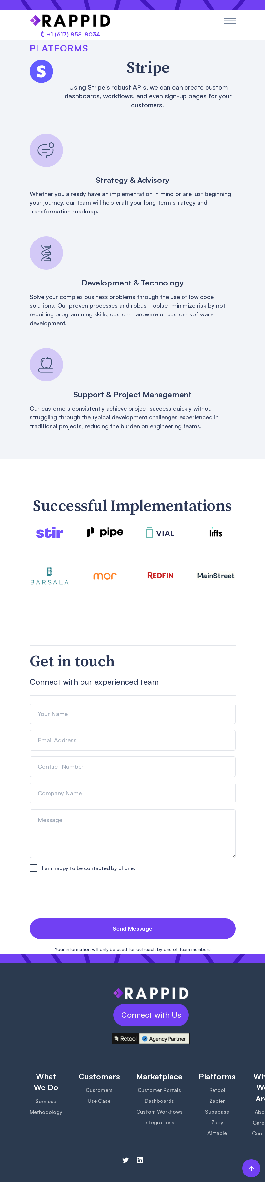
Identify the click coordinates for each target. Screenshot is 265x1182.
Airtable (217, 1133)
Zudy (217, 1122)
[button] (230, 21)
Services (46, 1101)
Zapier (217, 1101)
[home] (70, 20)
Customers (99, 1090)
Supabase (217, 1111)
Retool (217, 1090)
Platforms (59, 48)
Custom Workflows (159, 1111)
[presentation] (79, 897)
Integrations (159, 1122)
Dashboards (159, 1101)
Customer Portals (159, 1090)
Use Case (99, 1101)
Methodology (46, 1112)
